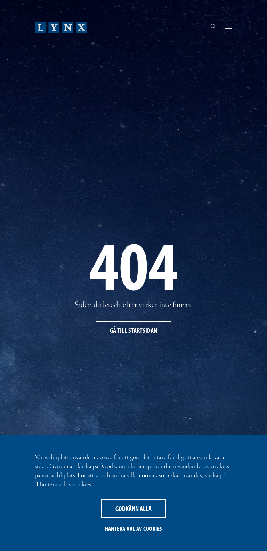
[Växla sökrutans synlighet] (214, 26)
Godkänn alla (133, 508)
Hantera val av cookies (133, 529)
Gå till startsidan (133, 330)
